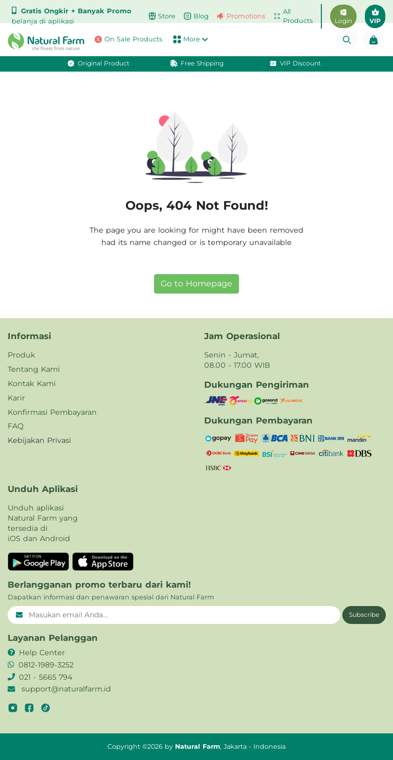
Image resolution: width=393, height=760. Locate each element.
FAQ (16, 426)
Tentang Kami (34, 369)
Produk (21, 355)
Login (343, 17)
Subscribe (364, 614)
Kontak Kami (32, 383)
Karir (16, 398)
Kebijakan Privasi (39, 440)
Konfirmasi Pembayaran (52, 412)
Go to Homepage (196, 283)
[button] (33, 41)
